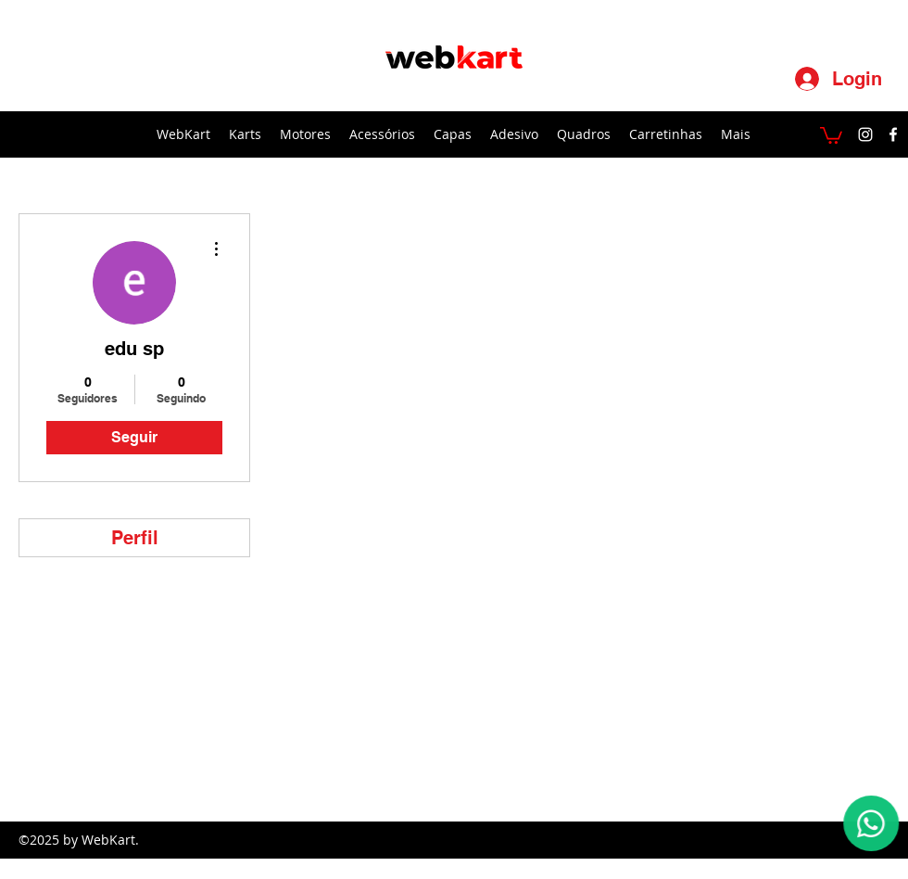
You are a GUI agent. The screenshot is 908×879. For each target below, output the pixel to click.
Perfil (134, 538)
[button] (831, 134)
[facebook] (893, 134)
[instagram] (865, 134)
